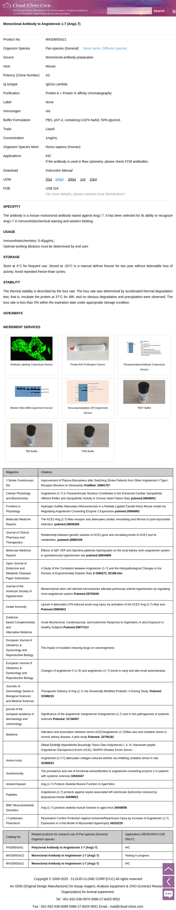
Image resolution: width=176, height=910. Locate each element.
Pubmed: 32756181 (101, 737)
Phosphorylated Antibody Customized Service (144, 367)
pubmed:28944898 (98, 555)
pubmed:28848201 (143, 498)
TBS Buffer (31, 451)
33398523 (47, 763)
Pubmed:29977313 (76, 627)
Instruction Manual (59, 170)
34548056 (120, 807)
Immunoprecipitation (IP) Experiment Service (88, 410)
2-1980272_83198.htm (107, 573)
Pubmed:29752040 (86, 594)
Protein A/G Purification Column (88, 364)
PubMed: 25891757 (97, 485)
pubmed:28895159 (69, 540)
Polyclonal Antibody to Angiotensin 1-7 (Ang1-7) (64, 847)
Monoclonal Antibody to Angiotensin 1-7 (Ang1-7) (65, 855)
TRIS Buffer (87, 451)
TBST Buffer (144, 407)
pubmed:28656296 (66, 524)
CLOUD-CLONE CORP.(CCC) (93, 879)
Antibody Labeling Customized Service (31, 364)
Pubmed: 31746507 (66, 719)
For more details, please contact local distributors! (85, 194)
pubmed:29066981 (127, 511)
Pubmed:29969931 (53, 609)
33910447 (77, 776)
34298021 (71, 797)
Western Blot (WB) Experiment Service (31, 407)
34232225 (116, 823)
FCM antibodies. (137, 161)
